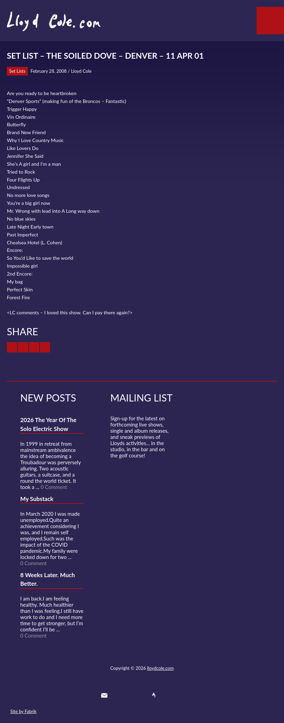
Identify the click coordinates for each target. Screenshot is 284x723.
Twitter (116, 695)
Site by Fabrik (23, 711)
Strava (154, 695)
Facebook (129, 695)
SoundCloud (141, 695)
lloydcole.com (160, 668)
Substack (179, 695)
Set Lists (17, 71)
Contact (104, 695)
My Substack (37, 498)
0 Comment (54, 487)
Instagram (166, 695)
